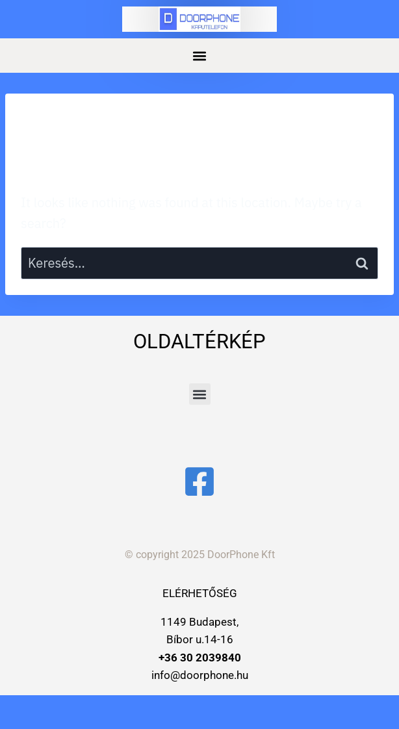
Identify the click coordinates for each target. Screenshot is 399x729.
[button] (200, 55)
